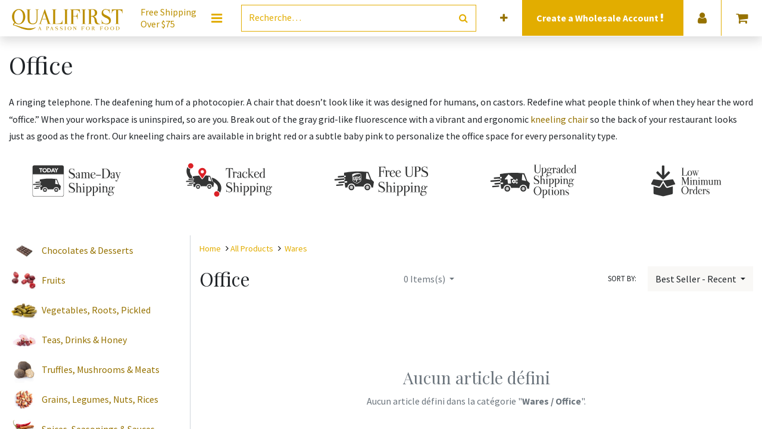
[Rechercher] (463, 18)
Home (210, 248)
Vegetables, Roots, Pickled (96, 310)
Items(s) (425, 279)
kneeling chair (559, 119)
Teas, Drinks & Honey (84, 340)
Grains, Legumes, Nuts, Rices (100, 399)
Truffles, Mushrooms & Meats (101, 369)
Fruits (53, 280)
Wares (296, 248)
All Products (251, 248)
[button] (504, 18)
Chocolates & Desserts (87, 250)
